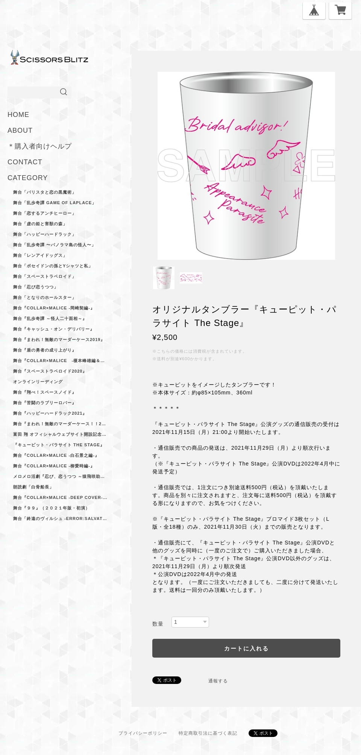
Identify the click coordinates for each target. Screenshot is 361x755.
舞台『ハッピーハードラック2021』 (50, 413)
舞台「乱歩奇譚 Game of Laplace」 (54, 202)
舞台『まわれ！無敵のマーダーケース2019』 (59, 339)
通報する (218, 681)
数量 (158, 624)
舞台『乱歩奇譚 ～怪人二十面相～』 (50, 318)
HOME (18, 114)
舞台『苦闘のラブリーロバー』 (44, 402)
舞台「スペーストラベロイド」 (44, 276)
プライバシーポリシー (142, 733)
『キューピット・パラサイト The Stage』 (59, 445)
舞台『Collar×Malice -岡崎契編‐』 (54, 308)
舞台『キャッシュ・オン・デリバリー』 (53, 329)
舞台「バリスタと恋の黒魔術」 (44, 192)
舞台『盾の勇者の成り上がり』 (44, 350)
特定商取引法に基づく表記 (208, 733)
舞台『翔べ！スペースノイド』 (44, 392)
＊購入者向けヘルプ (40, 146)
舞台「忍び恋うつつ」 (35, 287)
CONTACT (25, 162)
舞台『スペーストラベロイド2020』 (50, 371)
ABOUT (20, 130)
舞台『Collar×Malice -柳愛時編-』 (54, 466)
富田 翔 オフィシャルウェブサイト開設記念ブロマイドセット (60, 434)
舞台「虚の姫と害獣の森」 (40, 223)
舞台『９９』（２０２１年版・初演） (51, 508)
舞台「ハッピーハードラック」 (44, 234)
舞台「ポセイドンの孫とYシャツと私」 (53, 266)
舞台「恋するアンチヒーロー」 (44, 213)
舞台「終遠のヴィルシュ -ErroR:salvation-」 (60, 518)
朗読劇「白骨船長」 (33, 487)
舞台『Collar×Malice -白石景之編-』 (56, 455)
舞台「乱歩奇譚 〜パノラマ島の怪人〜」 (54, 245)
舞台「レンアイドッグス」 (40, 255)
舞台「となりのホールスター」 (44, 297)
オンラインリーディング (38, 381)
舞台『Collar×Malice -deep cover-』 (60, 497)
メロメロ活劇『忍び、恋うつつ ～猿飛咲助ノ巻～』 (60, 476)
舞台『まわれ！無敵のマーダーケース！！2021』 (60, 423)
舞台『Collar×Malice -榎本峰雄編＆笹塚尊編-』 (60, 360)
